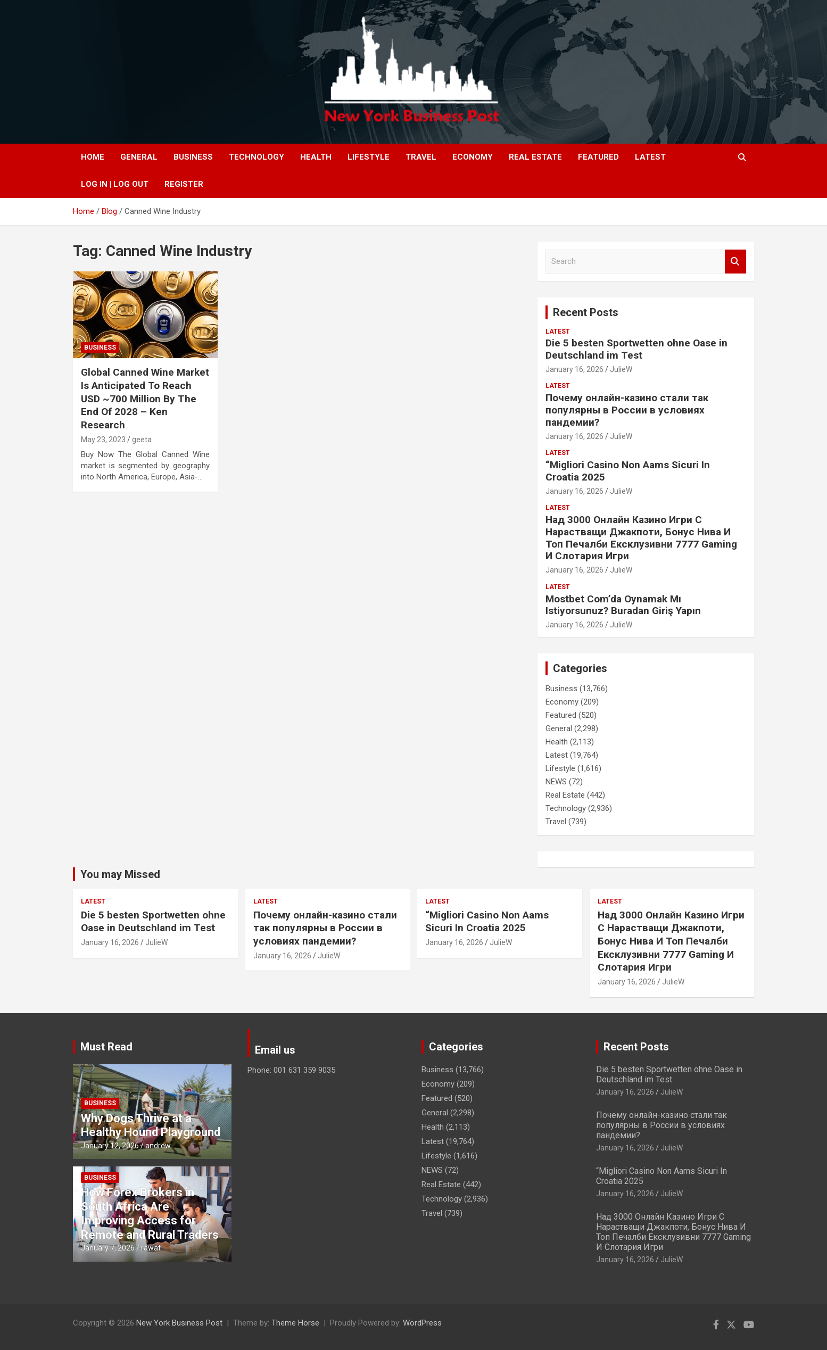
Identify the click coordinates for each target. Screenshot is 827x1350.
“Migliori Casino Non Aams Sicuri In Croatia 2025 (627, 471)
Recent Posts (585, 312)
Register (183, 184)
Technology (256, 157)
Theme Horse (295, 1323)
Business (193, 157)
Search (735, 262)
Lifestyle (369, 157)
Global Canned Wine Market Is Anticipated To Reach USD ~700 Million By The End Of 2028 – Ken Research (145, 398)
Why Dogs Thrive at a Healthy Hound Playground (150, 1125)
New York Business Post (179, 1323)
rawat (151, 1248)
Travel (421, 157)
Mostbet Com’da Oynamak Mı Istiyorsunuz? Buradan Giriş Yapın (623, 605)
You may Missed (120, 874)
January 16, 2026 (574, 369)
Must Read (106, 1046)
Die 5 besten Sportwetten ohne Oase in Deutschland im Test (636, 349)
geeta (142, 439)
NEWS (556, 781)
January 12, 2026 (110, 1145)
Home (92, 157)
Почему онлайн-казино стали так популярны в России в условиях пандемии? (626, 410)
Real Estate (535, 157)
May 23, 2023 (103, 439)
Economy (472, 157)
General (139, 157)
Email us (275, 1049)
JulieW (621, 369)
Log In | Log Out (114, 184)
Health (316, 157)
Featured (598, 157)
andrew (158, 1145)
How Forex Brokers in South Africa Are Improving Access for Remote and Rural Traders (150, 1213)
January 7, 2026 (108, 1248)
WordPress (422, 1323)
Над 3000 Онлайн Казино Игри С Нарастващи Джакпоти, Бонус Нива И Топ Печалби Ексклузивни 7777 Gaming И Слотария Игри (641, 538)
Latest (650, 157)
